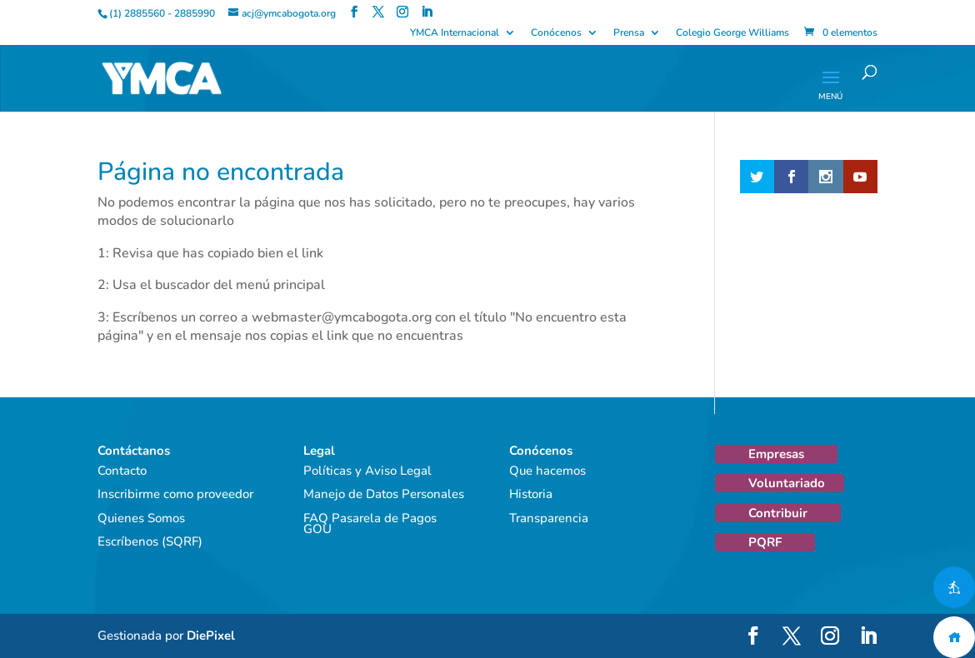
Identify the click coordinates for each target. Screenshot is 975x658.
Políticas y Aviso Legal (367, 470)
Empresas (776, 454)
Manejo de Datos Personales (383, 494)
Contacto (122, 470)
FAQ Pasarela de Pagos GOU (370, 524)
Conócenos (556, 33)
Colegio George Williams (732, 33)
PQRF (765, 542)
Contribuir (778, 513)
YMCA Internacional (454, 33)
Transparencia (548, 518)
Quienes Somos (141, 518)
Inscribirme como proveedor (175, 494)
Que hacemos (547, 470)
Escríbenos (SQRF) (150, 541)
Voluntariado (786, 483)
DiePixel (211, 635)
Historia (530, 494)
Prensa (628, 33)
